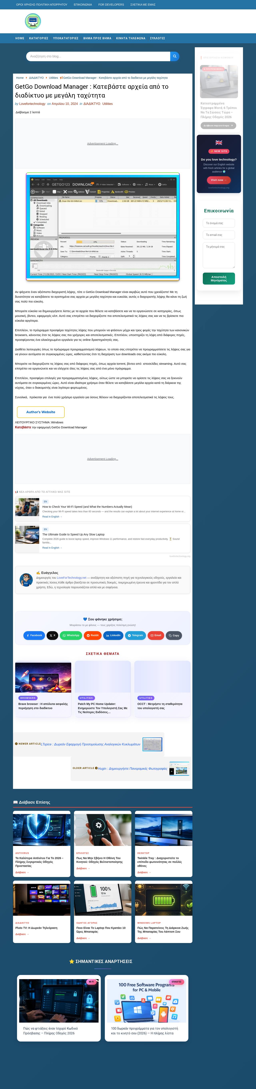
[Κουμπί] (174, 56)
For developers (111, 4)
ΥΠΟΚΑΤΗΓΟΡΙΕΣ (66, 38)
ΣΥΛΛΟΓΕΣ (157, 38)
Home (19, 38)
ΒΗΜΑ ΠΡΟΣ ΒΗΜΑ (97, 38)
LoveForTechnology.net (71, 577)
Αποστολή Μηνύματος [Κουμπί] (219, 278)
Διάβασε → (22, 872)
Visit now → (219, 179)
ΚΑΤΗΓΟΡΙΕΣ (38, 38)
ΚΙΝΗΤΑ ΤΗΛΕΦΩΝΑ (130, 38)
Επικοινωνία (83, 4)
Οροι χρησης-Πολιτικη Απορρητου (41, 4)
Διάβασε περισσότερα (218, 123)
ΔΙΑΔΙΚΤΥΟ (91, 103)
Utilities (107, 103)
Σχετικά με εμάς (142, 4)
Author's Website (40, 412)
